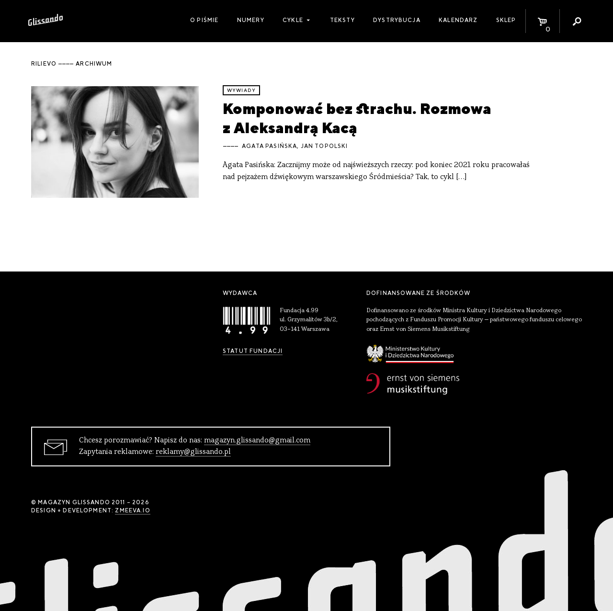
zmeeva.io (132, 510)
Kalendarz (458, 20)
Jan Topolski (324, 146)
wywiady (241, 90)
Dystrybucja (396, 20)
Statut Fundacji (253, 351)
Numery (250, 20)
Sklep (506, 20)
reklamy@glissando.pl (193, 452)
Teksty (342, 20)
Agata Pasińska (269, 146)
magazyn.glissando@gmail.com (257, 440)
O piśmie (204, 20)
